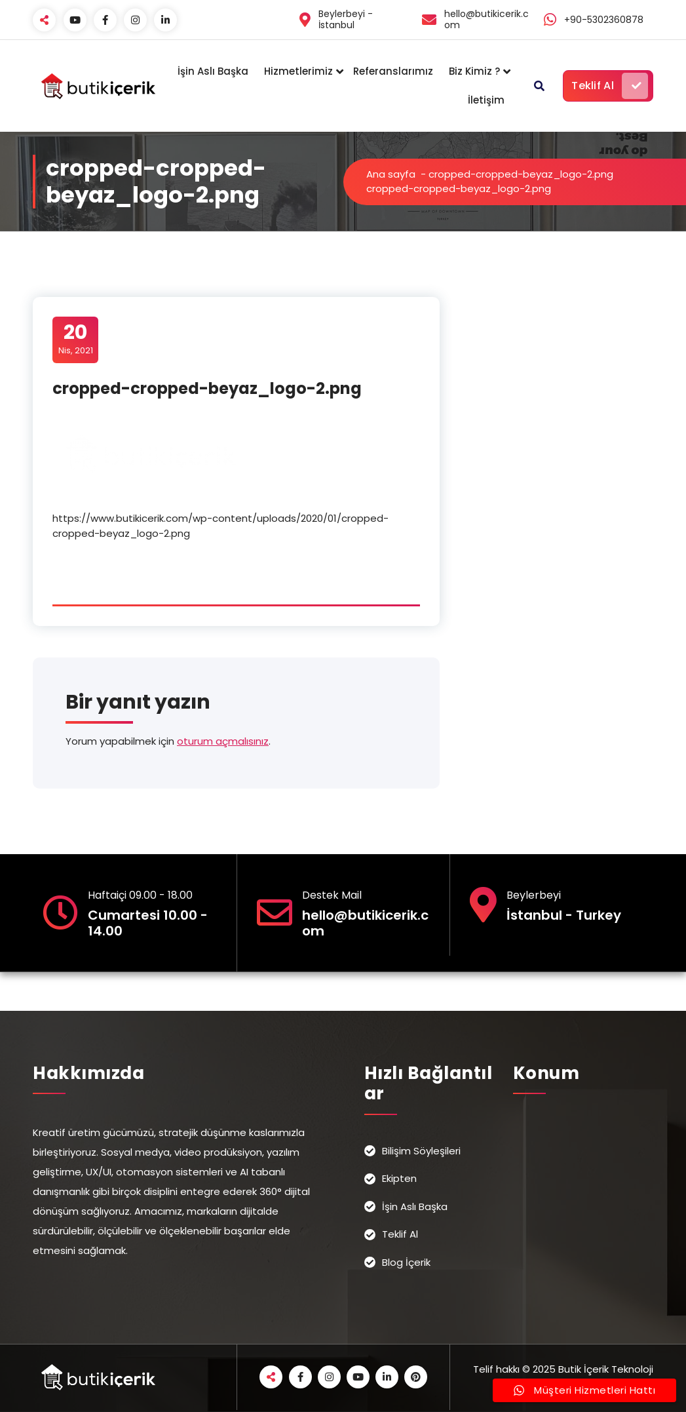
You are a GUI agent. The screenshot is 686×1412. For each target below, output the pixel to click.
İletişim (486, 100)
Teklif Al (609, 86)
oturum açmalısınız (223, 741)
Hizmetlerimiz (298, 71)
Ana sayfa (390, 174)
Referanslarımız (393, 71)
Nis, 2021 (75, 339)
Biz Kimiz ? (474, 71)
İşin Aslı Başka (213, 71)
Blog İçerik (406, 1262)
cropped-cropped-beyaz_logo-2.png (521, 174)
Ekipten (399, 1178)
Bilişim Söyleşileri (421, 1151)
